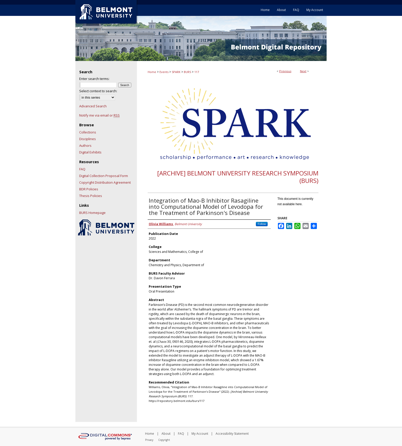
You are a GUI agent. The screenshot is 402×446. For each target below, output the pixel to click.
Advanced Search (93, 106)
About (166, 433)
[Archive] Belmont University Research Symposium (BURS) (237, 177)
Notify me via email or (99, 115)
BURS (187, 72)
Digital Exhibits (90, 152)
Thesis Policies (90, 195)
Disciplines (87, 139)
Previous (285, 71)
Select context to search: (98, 91)
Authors (85, 145)
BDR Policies (88, 189)
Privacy (149, 440)
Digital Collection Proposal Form (103, 175)
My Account (200, 433)
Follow (262, 223)
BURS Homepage (92, 212)
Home (152, 72)
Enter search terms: (94, 78)
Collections (87, 132)
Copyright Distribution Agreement (105, 182)
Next (303, 71)
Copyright (164, 440)
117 (196, 72)
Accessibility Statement (232, 433)
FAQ (82, 169)
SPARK (176, 72)
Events (163, 72)
